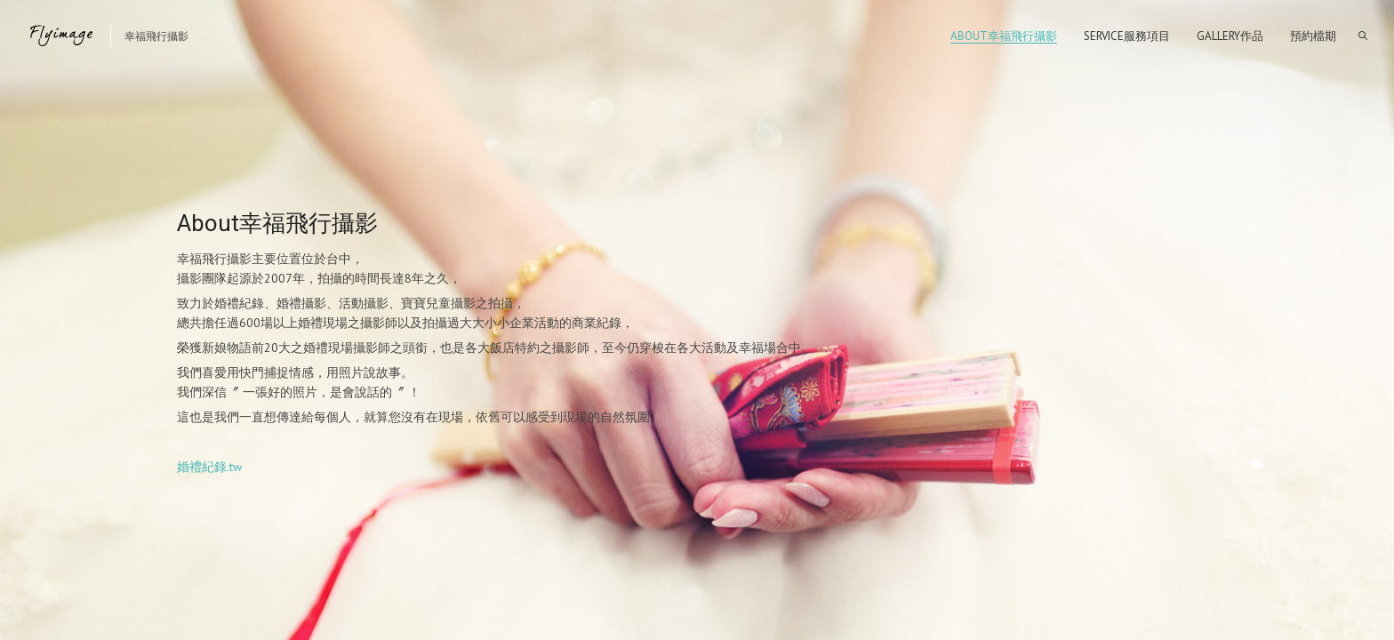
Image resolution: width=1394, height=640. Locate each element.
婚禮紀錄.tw (209, 467)
